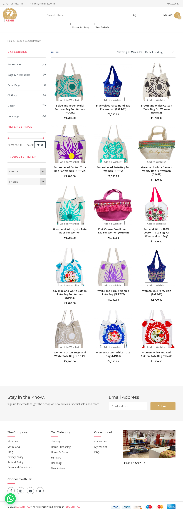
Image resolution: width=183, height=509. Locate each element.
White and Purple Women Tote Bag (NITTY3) (113, 289)
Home (11, 37)
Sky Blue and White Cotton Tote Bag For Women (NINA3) (70, 291)
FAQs (97, 449)
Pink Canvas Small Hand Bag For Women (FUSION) (113, 227)
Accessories (14, 61)
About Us (13, 438)
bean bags (14, 82)
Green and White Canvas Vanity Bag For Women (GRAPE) (156, 168)
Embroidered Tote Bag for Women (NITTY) (113, 166)
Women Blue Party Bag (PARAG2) (156, 289)
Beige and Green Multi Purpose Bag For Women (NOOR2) (70, 106)
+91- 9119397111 (13, 4)
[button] (69, 97)
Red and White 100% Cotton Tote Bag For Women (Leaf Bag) (156, 229)
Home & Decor (60, 449)
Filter (40, 141)
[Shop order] (160, 49)
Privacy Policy (15, 454)
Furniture (56, 454)
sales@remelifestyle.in (42, 4)
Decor (11, 102)
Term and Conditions (20, 464)
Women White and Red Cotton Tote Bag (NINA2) (156, 351)
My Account (173, 4)
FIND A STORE (134, 460)
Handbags (13, 113)
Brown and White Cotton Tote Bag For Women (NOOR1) (156, 106)
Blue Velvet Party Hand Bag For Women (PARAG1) (113, 104)
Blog (10, 449)
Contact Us (14, 443)
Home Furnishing (61, 444)
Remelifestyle (22, 503)
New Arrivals (58, 465)
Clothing (12, 92)
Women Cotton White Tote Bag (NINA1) (113, 351)
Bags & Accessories (19, 71)
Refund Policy (15, 459)
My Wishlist (100, 444)
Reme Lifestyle (72, 503)
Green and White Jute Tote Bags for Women (70, 227)
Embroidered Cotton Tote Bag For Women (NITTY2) (70, 166)
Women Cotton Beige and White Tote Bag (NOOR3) (70, 351)
